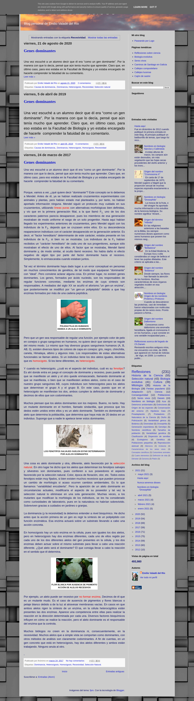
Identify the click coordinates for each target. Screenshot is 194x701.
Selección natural (102, 87)
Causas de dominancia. (45, 87)
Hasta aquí (140, 126)
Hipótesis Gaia (158, 411)
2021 (138, 470)
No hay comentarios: (75, 661)
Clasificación (137, 436)
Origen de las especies (142, 408)
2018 (138, 523)
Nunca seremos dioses (148, 482)
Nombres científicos (141, 430)
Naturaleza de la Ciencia (144, 417)
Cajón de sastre (142, 76)
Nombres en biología (143, 401)
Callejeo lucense (143, 72)
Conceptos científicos (140, 452)
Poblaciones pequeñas (142, 443)
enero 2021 (144, 508)
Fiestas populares (155, 388)
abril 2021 (143, 495)
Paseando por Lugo (144, 41)
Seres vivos (140, 60)
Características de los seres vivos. (149, 449)
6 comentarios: (83, 144)
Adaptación (137, 392)
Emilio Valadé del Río (153, 573)
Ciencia (158, 392)
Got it (153, 7)
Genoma (145, 459)
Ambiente (162, 446)
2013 (138, 545)
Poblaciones (164, 395)
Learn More (140, 7)
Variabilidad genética (156, 433)
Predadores (159, 414)
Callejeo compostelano (146, 68)
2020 (138, 514)
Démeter (135, 459)
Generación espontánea (143, 427)
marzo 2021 (144, 499)
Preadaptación (138, 414)
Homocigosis (88, 148)
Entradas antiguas (115, 671)
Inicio (64, 671)
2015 (138, 536)
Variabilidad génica (157, 420)
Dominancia (62, 87)
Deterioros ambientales (142, 404)
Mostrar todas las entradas (102, 37)
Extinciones (162, 404)
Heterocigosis (75, 87)
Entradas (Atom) (46, 677)
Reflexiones (141, 372)
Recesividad (87, 87)
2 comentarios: (85, 83)
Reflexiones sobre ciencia (147, 53)
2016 (138, 532)
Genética (160, 439)
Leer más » (29, 76)
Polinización (137, 420)
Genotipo (162, 427)
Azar (164, 401)
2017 (138, 527)
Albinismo (149, 446)
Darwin (160, 398)
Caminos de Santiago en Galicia (151, 64)
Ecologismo (142, 439)
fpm (92, 690)
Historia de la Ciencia (147, 375)
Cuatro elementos (142, 456)
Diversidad (148, 424)
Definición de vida (160, 456)
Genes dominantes (40, 51)
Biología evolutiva (143, 57)
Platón (154, 459)
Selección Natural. (93, 665)
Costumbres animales (161, 452)
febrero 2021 (144, 504)
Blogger (120, 690)
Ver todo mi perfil (148, 577)
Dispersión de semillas (159, 436)
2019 (138, 518)
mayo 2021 (144, 474)
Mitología (137, 385)
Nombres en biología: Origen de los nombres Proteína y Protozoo (155, 296)
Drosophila (162, 424)
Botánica (136, 424)
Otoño (163, 417)
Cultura (157, 381)
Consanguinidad (140, 395)
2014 (138, 540)
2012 (138, 549)
